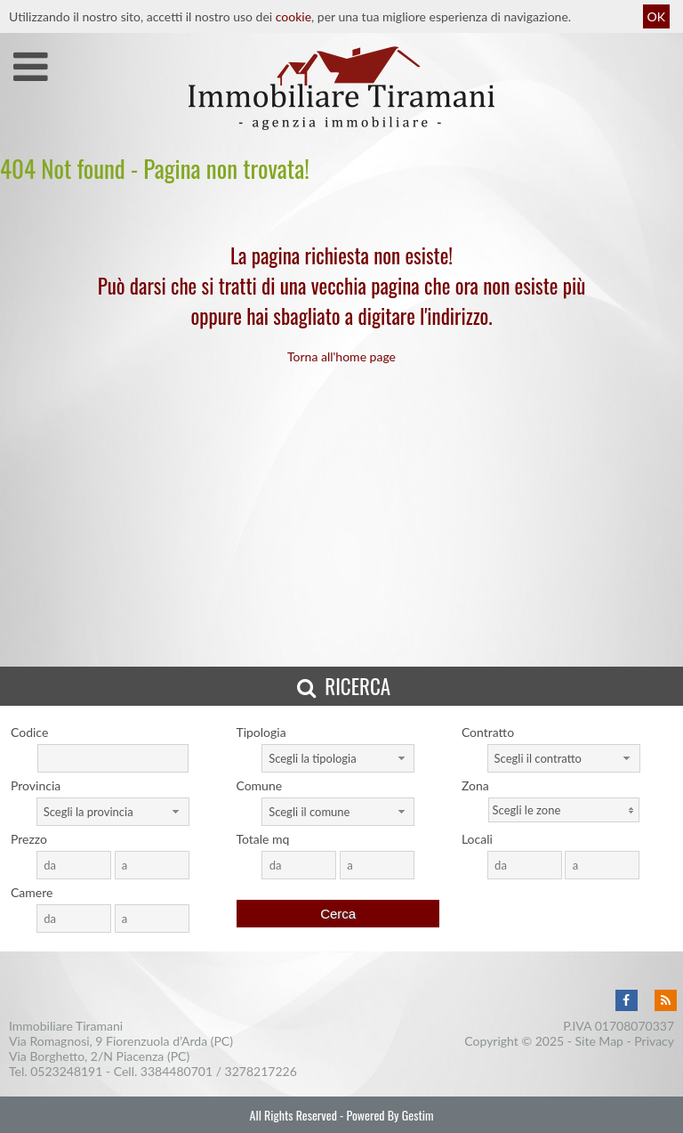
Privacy (654, 1040)
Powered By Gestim (389, 1114)
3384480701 (177, 1071)
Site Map (599, 1040)
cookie (293, 16)
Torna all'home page (341, 356)
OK (656, 16)
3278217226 (261, 1071)
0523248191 (66, 1071)
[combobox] (337, 758)
